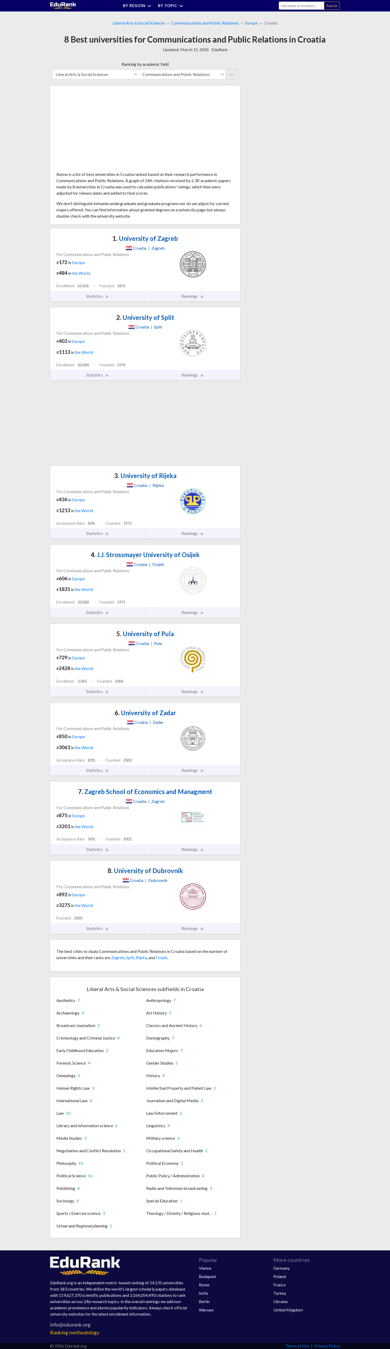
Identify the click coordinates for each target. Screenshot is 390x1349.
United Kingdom (288, 1309)
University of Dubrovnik (145, 870)
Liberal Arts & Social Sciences (139, 22)
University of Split (145, 317)
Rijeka (141, 957)
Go (232, 74)
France (279, 1284)
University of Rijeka (145, 475)
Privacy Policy (327, 1345)
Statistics (97, 296)
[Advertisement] (95, 130)
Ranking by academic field (145, 64)
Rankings (192, 296)
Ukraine (280, 1301)
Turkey (279, 1293)
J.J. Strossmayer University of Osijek (145, 554)
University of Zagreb (145, 238)
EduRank (220, 49)
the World (81, 273)
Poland (279, 1276)
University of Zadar (145, 713)
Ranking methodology (74, 1332)
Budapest (207, 1276)
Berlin (204, 1301)
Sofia (203, 1293)
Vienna (205, 1268)
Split (130, 957)
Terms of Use (297, 1345)
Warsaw (206, 1309)
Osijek (162, 957)
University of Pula (145, 633)
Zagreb (118, 957)
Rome (204, 1284)
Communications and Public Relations (205, 22)
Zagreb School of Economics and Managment (145, 791)
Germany (281, 1268)
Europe (251, 22)
